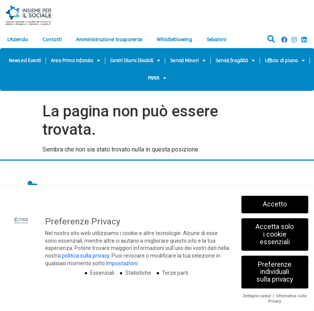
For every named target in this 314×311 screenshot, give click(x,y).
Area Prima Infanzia (75, 60)
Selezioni (216, 39)
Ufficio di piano (285, 60)
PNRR (157, 78)
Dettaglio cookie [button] (257, 303)
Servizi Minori (188, 60)
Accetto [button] (275, 212)
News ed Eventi (25, 60)
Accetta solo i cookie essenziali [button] (275, 242)
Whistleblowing (174, 39)
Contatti (52, 39)
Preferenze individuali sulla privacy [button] (274, 279)
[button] (271, 39)
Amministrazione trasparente (109, 39)
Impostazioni (122, 271)
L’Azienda (17, 39)
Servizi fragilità (235, 60)
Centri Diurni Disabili (135, 60)
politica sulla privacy (85, 264)
